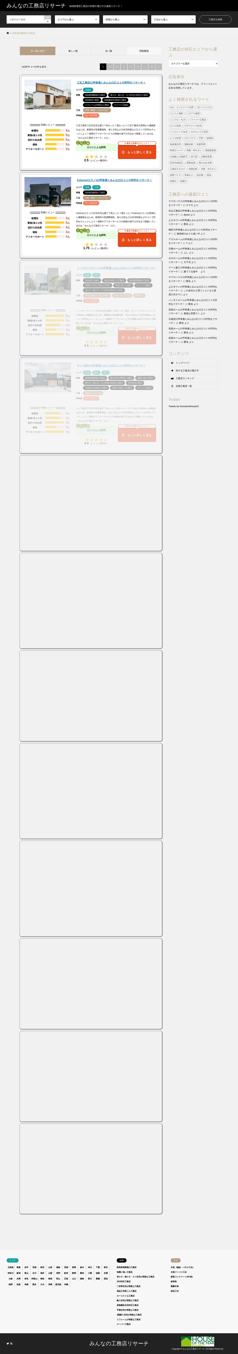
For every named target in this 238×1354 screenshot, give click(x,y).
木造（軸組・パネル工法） (183, 1267)
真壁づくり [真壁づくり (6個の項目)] (175, 175)
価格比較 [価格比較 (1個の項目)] (188, 144)
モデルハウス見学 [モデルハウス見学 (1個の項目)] (199, 132)
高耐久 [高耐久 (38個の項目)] (173, 181)
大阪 (11, 1279)
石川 (34, 1273)
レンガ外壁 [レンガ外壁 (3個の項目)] (175, 138)
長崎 (26, 1284)
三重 (90, 1273)
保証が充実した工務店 (127, 1291)
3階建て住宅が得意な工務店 (129, 1315)
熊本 (34, 1284)
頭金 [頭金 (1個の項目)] (209, 175)
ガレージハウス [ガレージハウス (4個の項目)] (204, 107)
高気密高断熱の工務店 (127, 1267)
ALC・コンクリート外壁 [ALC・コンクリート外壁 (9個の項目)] (182, 107)
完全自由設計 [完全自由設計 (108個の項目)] (176, 163)
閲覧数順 (144, 51)
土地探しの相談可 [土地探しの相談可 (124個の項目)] (178, 157)
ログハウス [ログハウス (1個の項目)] (189, 138)
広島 (66, 1279)
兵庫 (18, 1279)
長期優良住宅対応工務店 (128, 1305)
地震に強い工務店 (125, 1272)
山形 (50, 1267)
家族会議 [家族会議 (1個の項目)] (191, 163)
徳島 (82, 1279)
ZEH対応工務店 (124, 1281)
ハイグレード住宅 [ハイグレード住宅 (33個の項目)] (178, 132)
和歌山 (34, 1279)
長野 (58, 1273)
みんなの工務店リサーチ (119, 1343)
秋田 (42, 1267)
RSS (11, 1343)
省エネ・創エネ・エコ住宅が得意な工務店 (135, 1277)
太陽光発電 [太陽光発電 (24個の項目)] (206, 157)
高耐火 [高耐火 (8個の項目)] (183, 181)
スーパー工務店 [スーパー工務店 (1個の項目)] (198, 120)
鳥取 (42, 1279)
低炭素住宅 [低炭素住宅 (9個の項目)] (175, 144)
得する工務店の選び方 (187, 370)
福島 (58, 1267)
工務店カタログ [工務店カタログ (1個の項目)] (177, 169)
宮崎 (50, 1284)
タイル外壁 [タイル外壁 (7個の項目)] (175, 126)
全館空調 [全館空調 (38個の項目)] (201, 144)
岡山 (58, 1279)
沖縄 (66, 1284)
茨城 (66, 1267)
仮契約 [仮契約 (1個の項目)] (210, 138)
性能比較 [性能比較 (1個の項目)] (193, 169)
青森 (18, 1267)
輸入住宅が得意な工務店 (128, 1300)
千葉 (98, 1267)
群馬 (74, 1267)
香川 (90, 1279)
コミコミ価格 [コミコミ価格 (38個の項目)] (176, 113)
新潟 (18, 1273)
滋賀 (98, 1273)
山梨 (50, 1273)
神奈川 (11, 1273)
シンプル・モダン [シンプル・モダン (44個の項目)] (178, 120)
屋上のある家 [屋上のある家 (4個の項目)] (205, 163)
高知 (106, 1279)
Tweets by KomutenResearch (184, 406)
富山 (26, 1273)
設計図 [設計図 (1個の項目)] (200, 175)
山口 (74, 1279)
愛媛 (98, 1279)
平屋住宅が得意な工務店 (128, 1310)
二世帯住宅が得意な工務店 (128, 1286)
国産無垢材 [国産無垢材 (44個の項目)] (210, 150)
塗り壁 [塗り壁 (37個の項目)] (194, 157)
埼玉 (90, 1267)
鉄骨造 (174, 1281)
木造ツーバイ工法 (179, 1272)
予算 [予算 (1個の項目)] (201, 138)
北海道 (11, 1267)
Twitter (8, 1343)
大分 (42, 1284)
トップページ (183, 362)
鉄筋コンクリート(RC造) (182, 1277)
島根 (50, 1279)
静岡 (74, 1273)
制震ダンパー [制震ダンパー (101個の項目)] (176, 150)
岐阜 (66, 1273)
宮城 (34, 1267)
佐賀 (18, 1284)
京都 (106, 1273)
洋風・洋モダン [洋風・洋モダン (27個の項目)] (208, 169)
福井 (42, 1273)
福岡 (11, 1284)
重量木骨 (175, 1286)
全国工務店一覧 (184, 386)
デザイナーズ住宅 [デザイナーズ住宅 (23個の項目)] (193, 126)
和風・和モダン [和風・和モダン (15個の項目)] (194, 150)
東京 (106, 1267)
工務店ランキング (185, 378)
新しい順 (73, 51)
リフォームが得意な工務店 (128, 1319)
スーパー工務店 (124, 1324)
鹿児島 (58, 1284)
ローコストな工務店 (126, 1296)
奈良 (26, 1279)
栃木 (82, 1267)
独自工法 (175, 1291)
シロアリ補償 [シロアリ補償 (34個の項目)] (193, 113)
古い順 (108, 51)
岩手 (26, 1267)
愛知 (82, 1273)
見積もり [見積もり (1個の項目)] (188, 175)
